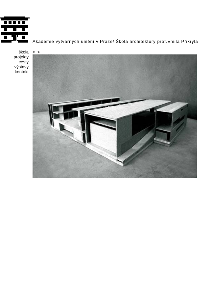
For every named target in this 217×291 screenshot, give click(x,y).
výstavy (21, 66)
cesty (24, 61)
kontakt (22, 71)
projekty (21, 56)
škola (24, 51)
